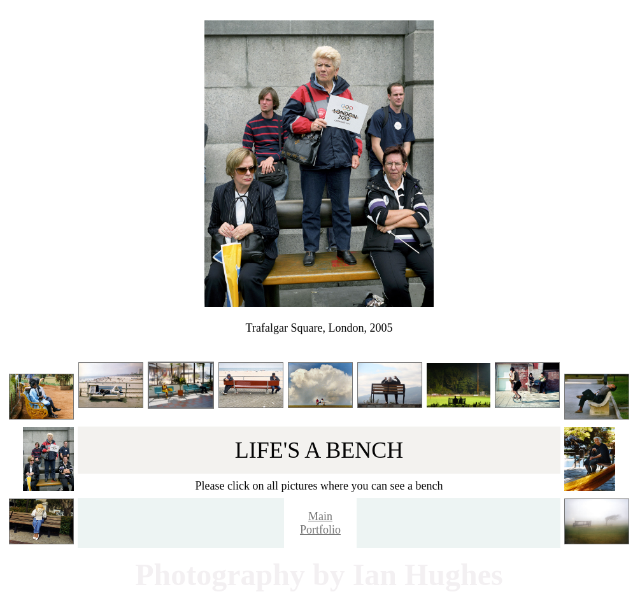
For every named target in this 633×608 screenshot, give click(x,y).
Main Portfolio (320, 523)
